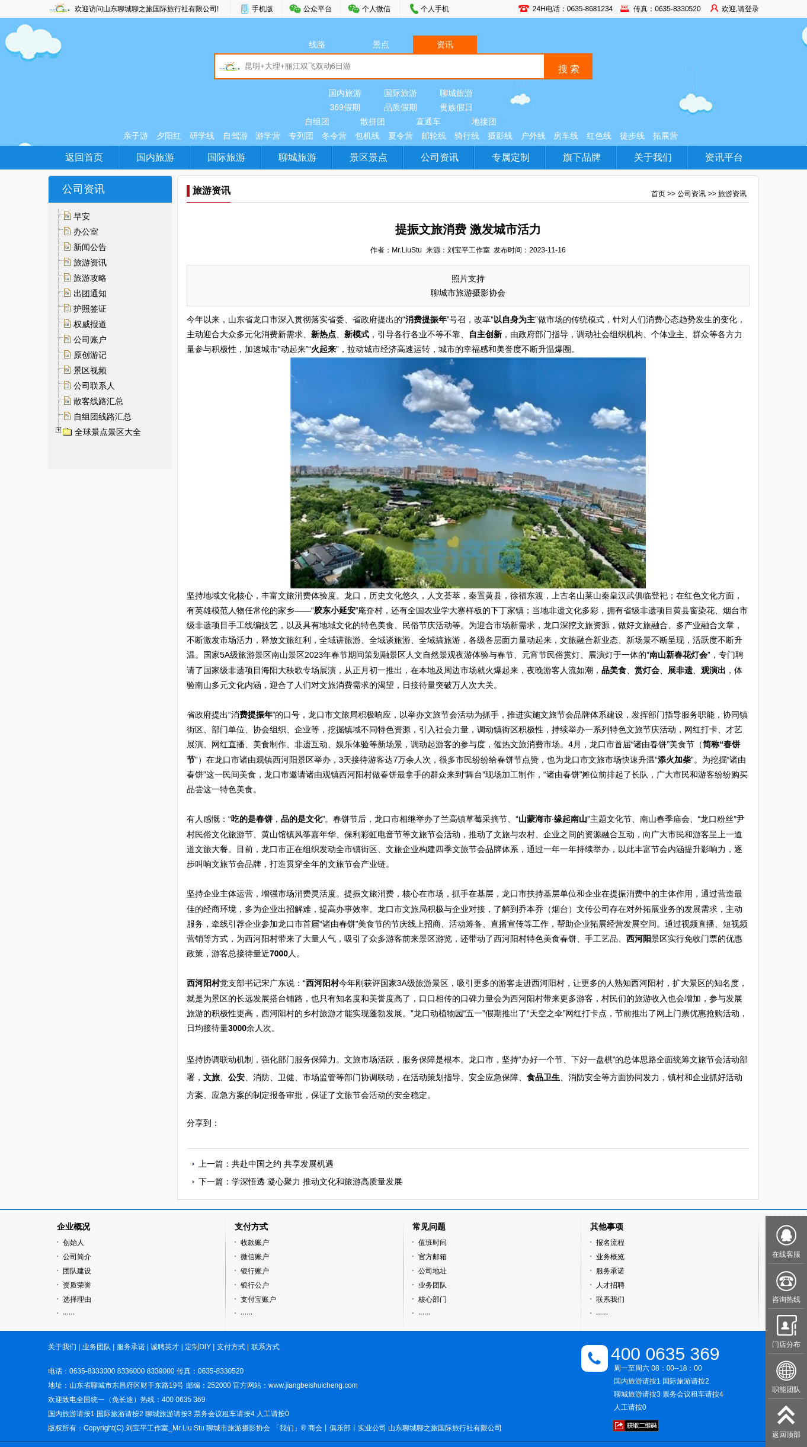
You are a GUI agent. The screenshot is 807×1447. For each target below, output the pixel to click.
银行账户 (255, 1271)
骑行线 (466, 135)
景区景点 (369, 157)
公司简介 (77, 1257)
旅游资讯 (90, 262)
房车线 (565, 135)
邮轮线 (433, 135)
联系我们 (610, 1299)
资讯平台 (724, 157)
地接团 (484, 121)
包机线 (367, 135)
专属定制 (511, 157)
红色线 (599, 135)
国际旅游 (400, 93)
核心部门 (432, 1299)
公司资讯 (440, 157)
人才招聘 (610, 1285)
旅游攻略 (90, 278)
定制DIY (198, 1347)
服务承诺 (610, 1271)
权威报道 (90, 324)
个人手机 (435, 9)
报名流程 (610, 1242)
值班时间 (432, 1242)
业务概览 (610, 1257)
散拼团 (372, 121)
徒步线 (632, 135)
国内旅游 (344, 93)
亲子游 (135, 135)
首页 (658, 194)
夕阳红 (168, 135)
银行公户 (255, 1285)
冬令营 (334, 135)
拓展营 (665, 135)
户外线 (533, 135)
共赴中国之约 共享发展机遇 (283, 1164)
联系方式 (265, 1347)
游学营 (267, 135)
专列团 (301, 135)
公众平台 (317, 9)
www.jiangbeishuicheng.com (313, 1385)
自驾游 (235, 135)
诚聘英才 (164, 1347)
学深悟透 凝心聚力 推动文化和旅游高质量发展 (317, 1181)
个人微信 (376, 9)
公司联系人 (94, 385)
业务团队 (432, 1285)
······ (69, 1314)
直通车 (428, 121)
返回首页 (84, 157)
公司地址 (432, 1271)
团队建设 (77, 1271)
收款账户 (255, 1242)
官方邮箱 (432, 1257)
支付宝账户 (258, 1299)
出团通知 (90, 293)
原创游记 (90, 355)
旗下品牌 (582, 157)
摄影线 (500, 135)
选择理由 (77, 1299)
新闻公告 (90, 247)
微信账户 (255, 1257)
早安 (81, 216)
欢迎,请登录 (740, 9)
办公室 (85, 231)
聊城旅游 (456, 93)
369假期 (344, 107)
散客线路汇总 (98, 401)
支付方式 (231, 1347)
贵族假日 (456, 107)
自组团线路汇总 (102, 416)
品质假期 (400, 107)
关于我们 (653, 157)
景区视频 (90, 370)
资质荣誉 (77, 1285)
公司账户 (90, 339)
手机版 (262, 9)
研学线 (202, 135)
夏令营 (400, 135)
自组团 (317, 121)
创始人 (73, 1242)
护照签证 (90, 308)
